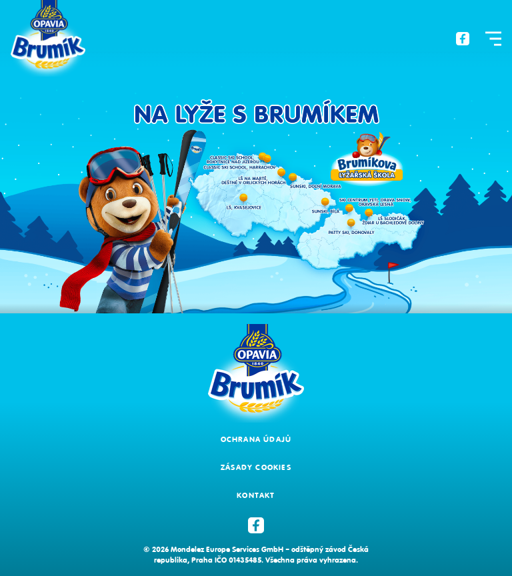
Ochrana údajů (256, 439)
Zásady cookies (256, 467)
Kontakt (256, 495)
